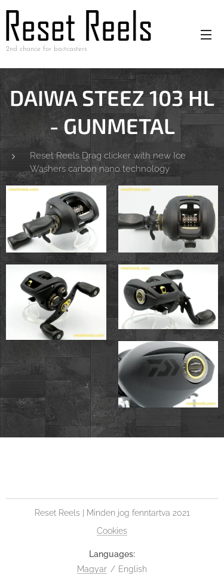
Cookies (112, 531)
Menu (206, 34)
